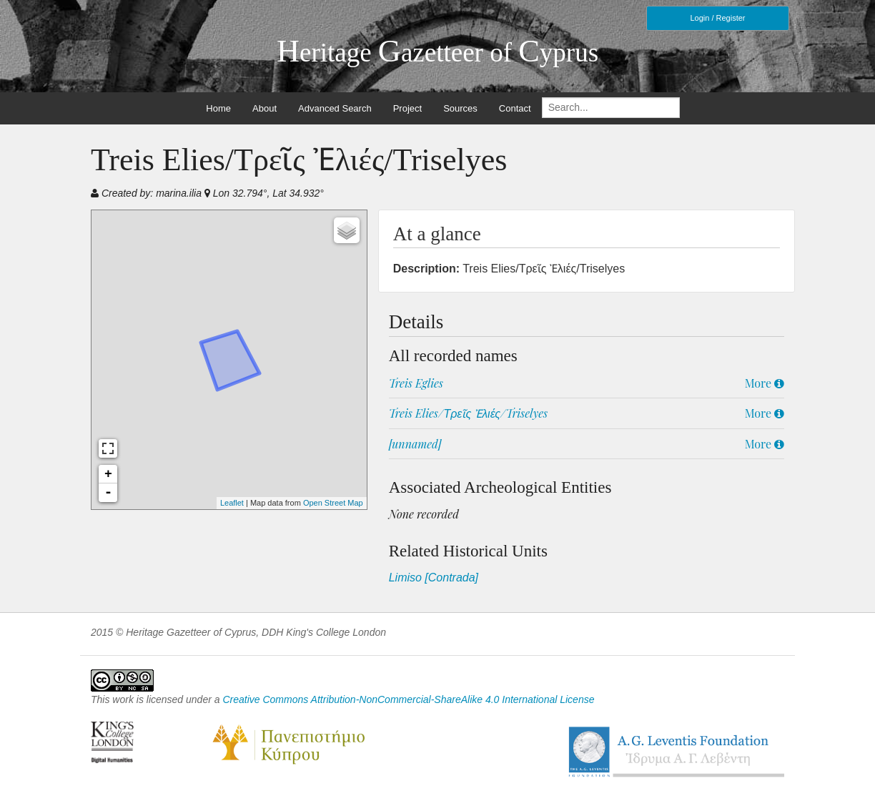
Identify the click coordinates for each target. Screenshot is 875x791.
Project (407, 108)
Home (218, 108)
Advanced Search (335, 108)
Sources (460, 108)
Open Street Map (333, 502)
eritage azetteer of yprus (437, 52)
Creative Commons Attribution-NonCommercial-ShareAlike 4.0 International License (408, 699)
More (764, 382)
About (264, 108)
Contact (515, 108)
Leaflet (232, 502)
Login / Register (717, 18)
